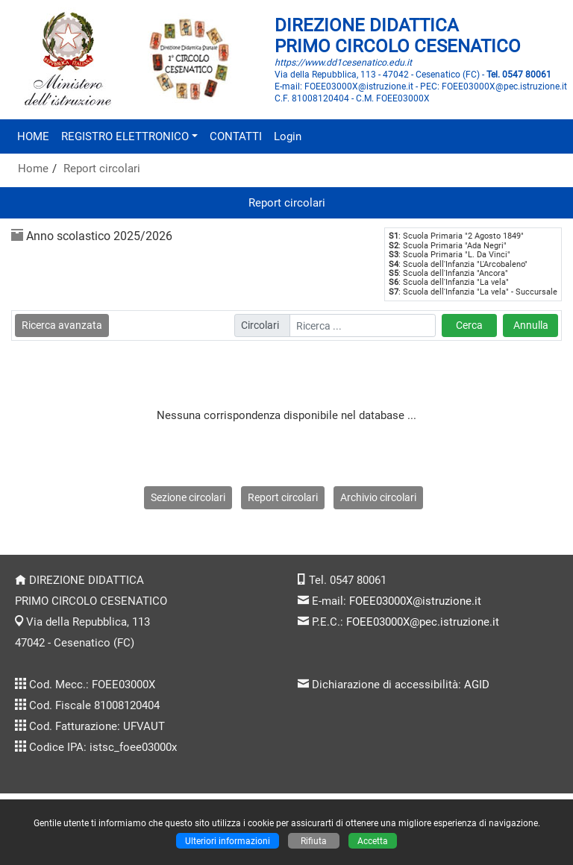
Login (287, 136)
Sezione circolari (188, 497)
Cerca (469, 325)
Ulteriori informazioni (227, 840)
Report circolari (101, 168)
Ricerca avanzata (62, 325)
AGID (476, 684)
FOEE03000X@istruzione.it (415, 601)
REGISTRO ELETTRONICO (125, 136)
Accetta (372, 840)
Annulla (530, 325)
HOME (33, 136)
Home (33, 168)
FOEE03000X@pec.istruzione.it (422, 622)
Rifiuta (314, 840)
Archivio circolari (378, 497)
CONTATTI (236, 136)
